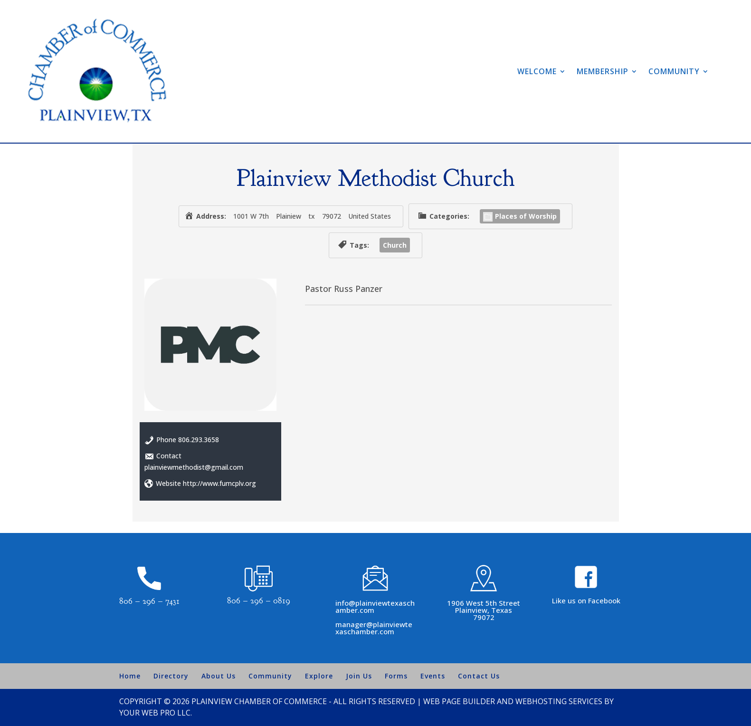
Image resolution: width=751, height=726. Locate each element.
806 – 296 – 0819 (258, 600)
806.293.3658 (198, 439)
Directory (171, 675)
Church (395, 245)
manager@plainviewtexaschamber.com (373, 628)
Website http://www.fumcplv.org (206, 483)
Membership (602, 71)
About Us (218, 675)
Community (674, 71)
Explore (319, 675)
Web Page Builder (459, 701)
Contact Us (479, 675)
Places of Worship (520, 216)
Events (432, 675)
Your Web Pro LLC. (155, 712)
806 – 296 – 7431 (149, 601)
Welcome (537, 71)
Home (130, 675)
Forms (396, 675)
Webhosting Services (558, 701)
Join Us (359, 675)
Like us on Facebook (586, 600)
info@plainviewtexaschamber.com (375, 606)
